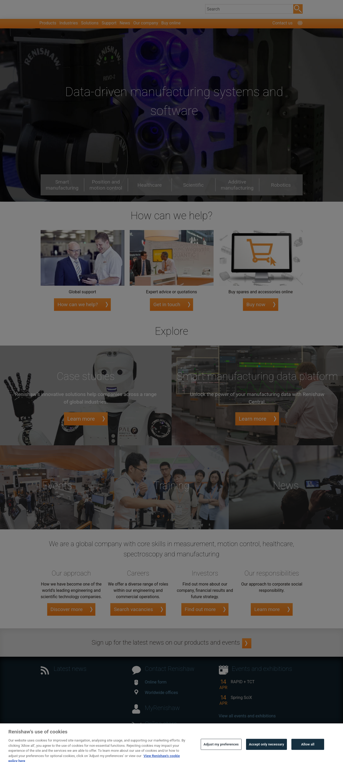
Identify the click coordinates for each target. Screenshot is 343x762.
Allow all (307, 751)
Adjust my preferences (221, 751)
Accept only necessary (266, 751)
